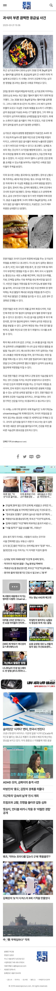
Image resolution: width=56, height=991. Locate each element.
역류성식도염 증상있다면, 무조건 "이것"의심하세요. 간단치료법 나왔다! (29, 519)
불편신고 (33, 980)
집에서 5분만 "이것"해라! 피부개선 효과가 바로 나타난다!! (29, 523)
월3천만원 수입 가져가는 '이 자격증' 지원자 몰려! (25, 550)
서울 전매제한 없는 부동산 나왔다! (18, 541)
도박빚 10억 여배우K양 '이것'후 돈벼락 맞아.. (24, 559)
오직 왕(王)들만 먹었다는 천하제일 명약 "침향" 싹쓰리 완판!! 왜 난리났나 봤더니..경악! (28, 545)
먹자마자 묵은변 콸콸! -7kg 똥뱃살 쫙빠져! (23, 563)
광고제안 (25, 980)
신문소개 (9, 980)
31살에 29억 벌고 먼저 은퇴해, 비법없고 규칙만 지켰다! (29, 505)
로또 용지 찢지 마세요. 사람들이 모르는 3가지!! (24, 536)
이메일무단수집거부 (44, 980)
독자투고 (17, 980)
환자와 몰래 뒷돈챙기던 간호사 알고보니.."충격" (25, 572)
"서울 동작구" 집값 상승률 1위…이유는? (23, 528)
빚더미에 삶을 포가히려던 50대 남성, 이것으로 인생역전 (29, 510)
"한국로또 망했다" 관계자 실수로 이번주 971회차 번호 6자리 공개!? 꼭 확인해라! (29, 514)
